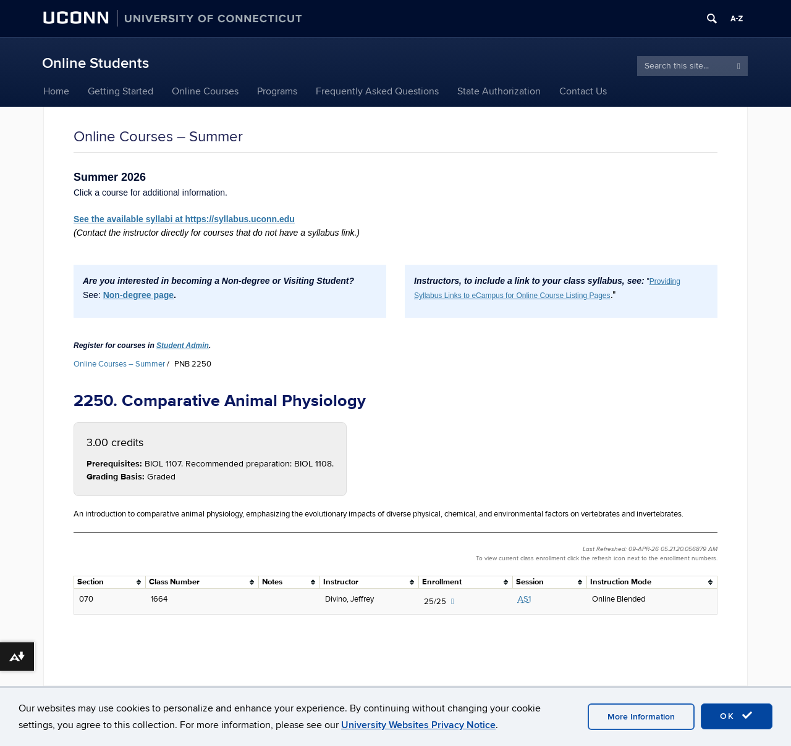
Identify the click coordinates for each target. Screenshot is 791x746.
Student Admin (182, 345)
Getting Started (120, 91)
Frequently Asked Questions (377, 91)
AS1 (524, 599)
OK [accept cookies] (736, 715)
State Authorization (499, 91)
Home (56, 91)
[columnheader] (110, 582)
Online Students (95, 63)
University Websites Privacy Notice (418, 725)
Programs (277, 91)
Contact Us (583, 91)
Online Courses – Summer (119, 364)
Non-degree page (138, 295)
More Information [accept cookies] (641, 716)
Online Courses (205, 91)
